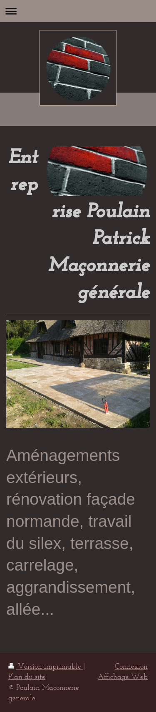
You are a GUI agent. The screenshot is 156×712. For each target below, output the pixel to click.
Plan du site (26, 676)
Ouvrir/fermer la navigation (78, 11)
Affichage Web (123, 676)
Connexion (131, 666)
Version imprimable (45, 666)
